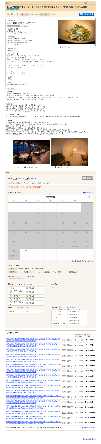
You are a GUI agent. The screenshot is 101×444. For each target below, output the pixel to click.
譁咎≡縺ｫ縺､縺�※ (89, 427)
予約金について (24, 307)
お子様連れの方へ (26, 284)
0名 (35, 178)
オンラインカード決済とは (26, 276)
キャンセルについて (75, 307)
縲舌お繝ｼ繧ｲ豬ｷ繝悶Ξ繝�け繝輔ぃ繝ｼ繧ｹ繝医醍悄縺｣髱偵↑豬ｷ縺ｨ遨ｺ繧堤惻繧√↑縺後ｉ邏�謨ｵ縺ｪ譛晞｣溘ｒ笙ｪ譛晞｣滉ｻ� (33, 340)
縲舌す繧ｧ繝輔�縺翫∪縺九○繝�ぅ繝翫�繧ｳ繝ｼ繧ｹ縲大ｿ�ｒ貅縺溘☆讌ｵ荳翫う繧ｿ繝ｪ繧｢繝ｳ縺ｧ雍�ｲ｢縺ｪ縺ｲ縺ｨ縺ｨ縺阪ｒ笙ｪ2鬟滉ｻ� (33, 366)
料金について (89, 192)
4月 (89, 197)
